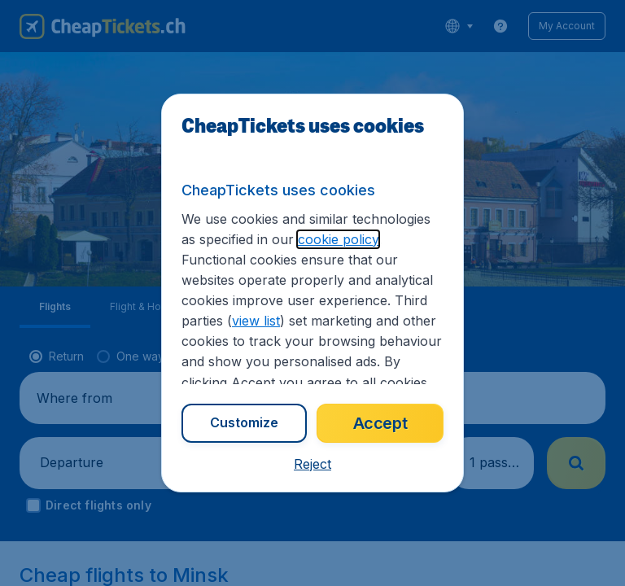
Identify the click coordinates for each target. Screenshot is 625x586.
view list (256, 321)
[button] (312, 464)
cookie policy (338, 239)
